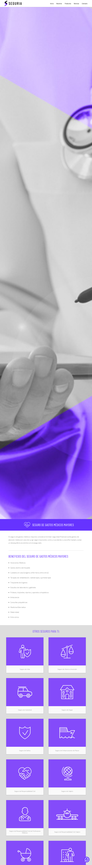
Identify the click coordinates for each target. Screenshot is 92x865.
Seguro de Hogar (67, 710)
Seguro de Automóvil (25, 710)
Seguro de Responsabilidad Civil (24, 791)
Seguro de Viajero (67, 791)
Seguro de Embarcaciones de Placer (67, 750)
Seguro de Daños (25, 750)
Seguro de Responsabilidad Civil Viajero (67, 832)
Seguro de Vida (25, 669)
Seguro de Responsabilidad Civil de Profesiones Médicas (25, 832)
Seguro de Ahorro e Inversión (67, 669)
